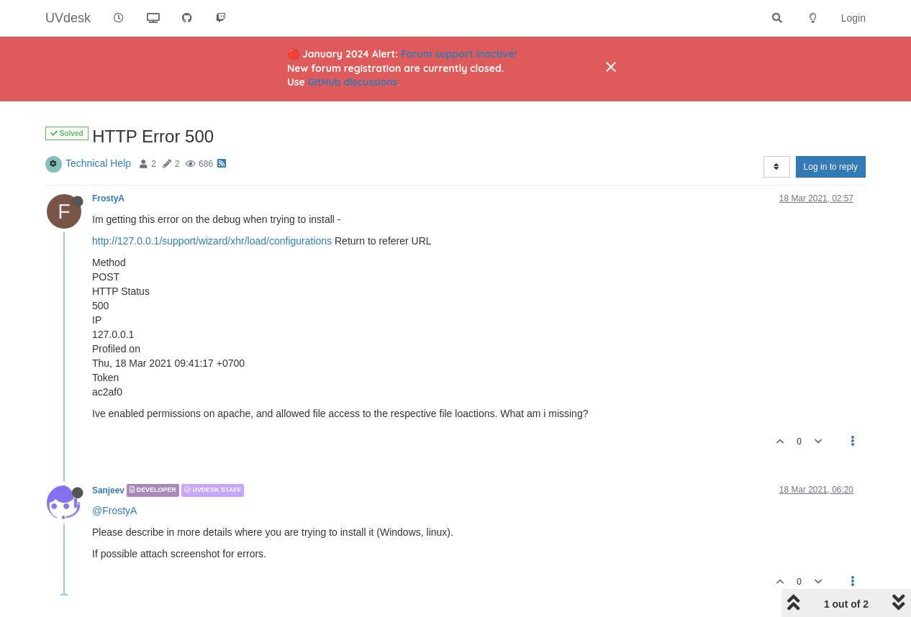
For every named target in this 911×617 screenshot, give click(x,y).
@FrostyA (114, 510)
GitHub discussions (353, 82)
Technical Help (98, 163)
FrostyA (108, 198)
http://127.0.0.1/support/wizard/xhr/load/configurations (212, 241)
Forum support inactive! (459, 53)
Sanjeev (108, 490)
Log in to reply (831, 167)
